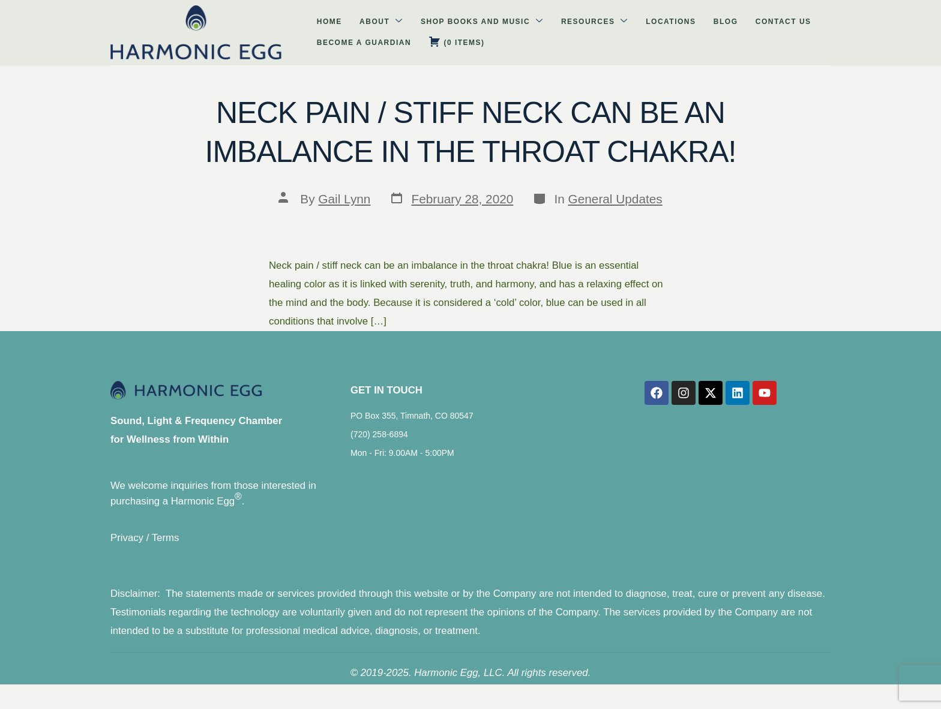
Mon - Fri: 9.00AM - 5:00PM (402, 463)
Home (206, 27)
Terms (165, 548)
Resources (436, 27)
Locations (501, 27)
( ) (753, 26)
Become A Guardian (672, 27)
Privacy (126, 548)
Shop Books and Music (336, 27)
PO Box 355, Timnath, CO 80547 (412, 426)
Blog (544, 27)
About (247, 27)
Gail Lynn (344, 199)
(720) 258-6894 (379, 444)
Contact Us (591, 27)
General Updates (615, 199)
